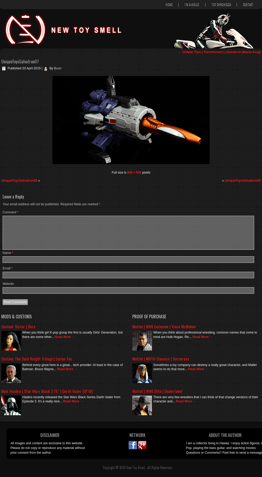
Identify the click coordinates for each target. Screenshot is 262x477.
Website (8, 284)
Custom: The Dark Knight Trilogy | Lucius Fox (36, 359)
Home (169, 4)
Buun (57, 68)
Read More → (65, 337)
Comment (10, 212)
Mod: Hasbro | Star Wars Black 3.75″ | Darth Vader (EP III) (47, 391)
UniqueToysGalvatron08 (19, 180)
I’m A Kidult (192, 4)
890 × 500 (134, 172)
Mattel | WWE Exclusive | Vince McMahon (164, 326)
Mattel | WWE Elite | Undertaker (157, 391)
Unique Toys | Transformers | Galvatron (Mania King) (219, 52)
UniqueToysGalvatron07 (20, 61)
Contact (248, 4)
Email (8, 268)
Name (8, 253)
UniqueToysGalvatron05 (243, 180)
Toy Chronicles (221, 4)
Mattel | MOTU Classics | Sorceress (160, 359)
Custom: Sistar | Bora (18, 326)
